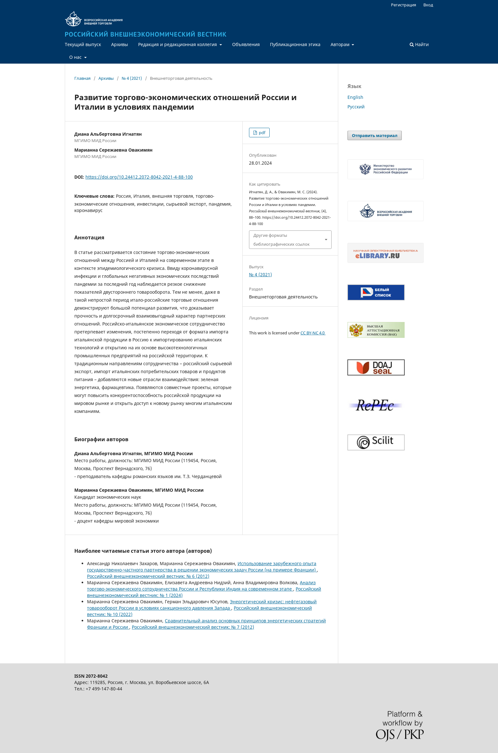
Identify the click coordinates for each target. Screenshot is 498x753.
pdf (261, 132)
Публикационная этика (295, 44)
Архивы (119, 44)
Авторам (341, 44)
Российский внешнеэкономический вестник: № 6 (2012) (148, 576)
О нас (76, 57)
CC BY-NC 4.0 (313, 333)
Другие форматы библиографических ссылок (281, 239)
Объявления (246, 44)
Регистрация (403, 5)
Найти (419, 44)
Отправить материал (374, 135)
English (355, 97)
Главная (82, 78)
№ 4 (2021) (132, 78)
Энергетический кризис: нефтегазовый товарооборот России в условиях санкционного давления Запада (202, 605)
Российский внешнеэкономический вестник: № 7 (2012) (193, 627)
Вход (428, 5)
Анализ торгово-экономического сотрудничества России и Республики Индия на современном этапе (201, 585)
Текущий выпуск (83, 44)
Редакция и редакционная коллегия (178, 44)
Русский (356, 107)
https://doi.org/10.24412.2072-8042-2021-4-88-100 (139, 177)
